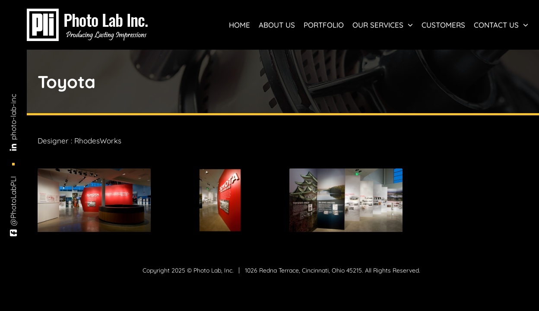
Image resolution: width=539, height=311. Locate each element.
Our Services (382, 25)
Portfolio (324, 24)
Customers (443, 24)
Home (239, 24)
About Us (277, 24)
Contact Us (501, 25)
